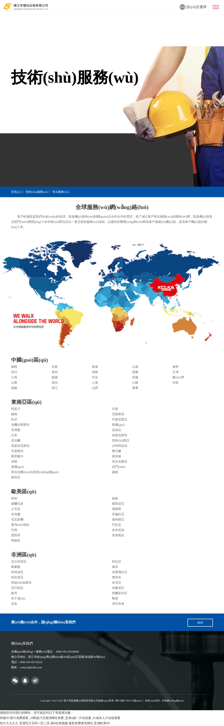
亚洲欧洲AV (102, 723)
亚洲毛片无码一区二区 (34, 723)
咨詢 (200, 622)
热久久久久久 (9, 723)
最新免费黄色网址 (81, 723)
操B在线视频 (59, 723)
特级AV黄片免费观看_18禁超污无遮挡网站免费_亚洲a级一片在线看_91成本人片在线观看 (60, 718)
